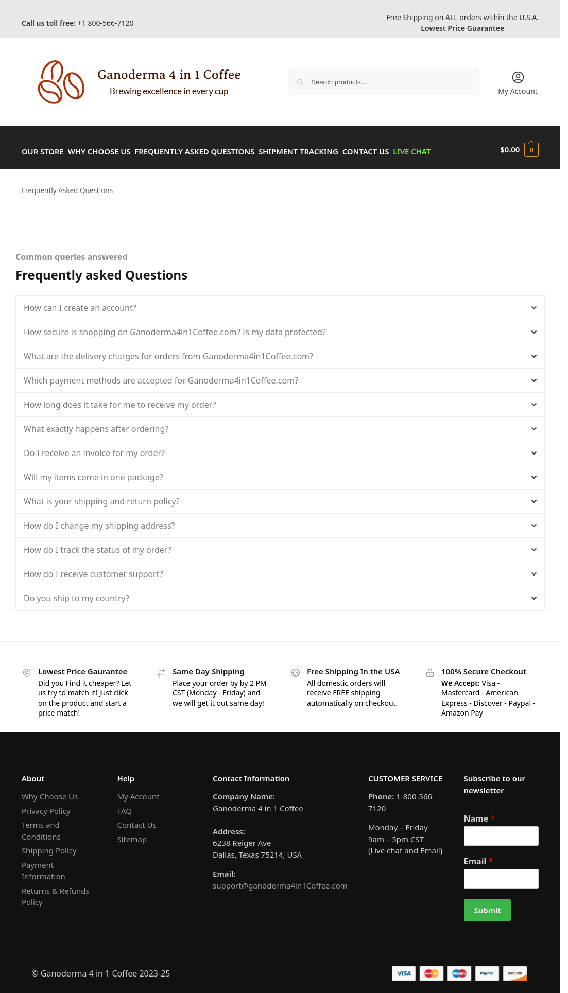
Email (478, 856)
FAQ (124, 806)
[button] (519, 149)
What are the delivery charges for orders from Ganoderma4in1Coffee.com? (168, 351)
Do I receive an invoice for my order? (94, 448)
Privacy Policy (46, 806)
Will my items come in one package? (93, 472)
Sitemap (132, 834)
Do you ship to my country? (76, 593)
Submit (487, 905)
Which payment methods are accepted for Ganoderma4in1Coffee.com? (161, 375)
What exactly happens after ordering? (96, 424)
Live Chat (445, 149)
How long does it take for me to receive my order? (120, 400)
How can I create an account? (80, 303)
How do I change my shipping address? (99, 521)
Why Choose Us (50, 792)
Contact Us (136, 820)
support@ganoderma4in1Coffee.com (280, 881)
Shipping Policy (49, 846)
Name (479, 814)
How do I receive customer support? (93, 569)
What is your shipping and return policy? (102, 496)
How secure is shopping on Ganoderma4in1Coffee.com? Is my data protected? (175, 327)
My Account (518, 83)
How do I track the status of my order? (97, 545)
